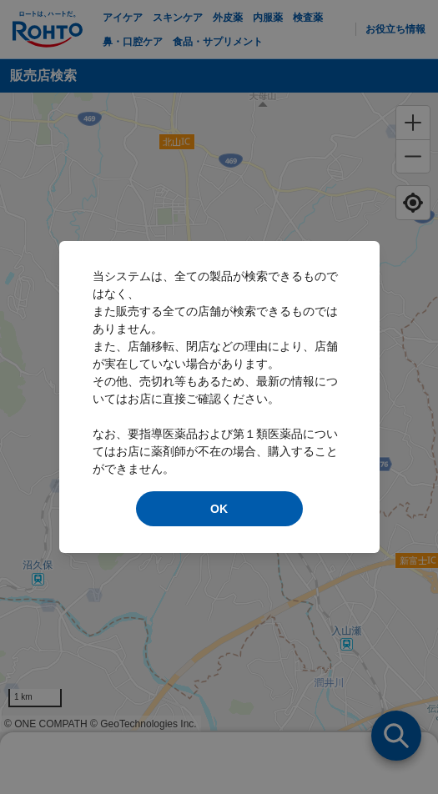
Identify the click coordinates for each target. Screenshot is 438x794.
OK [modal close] (219, 508)
